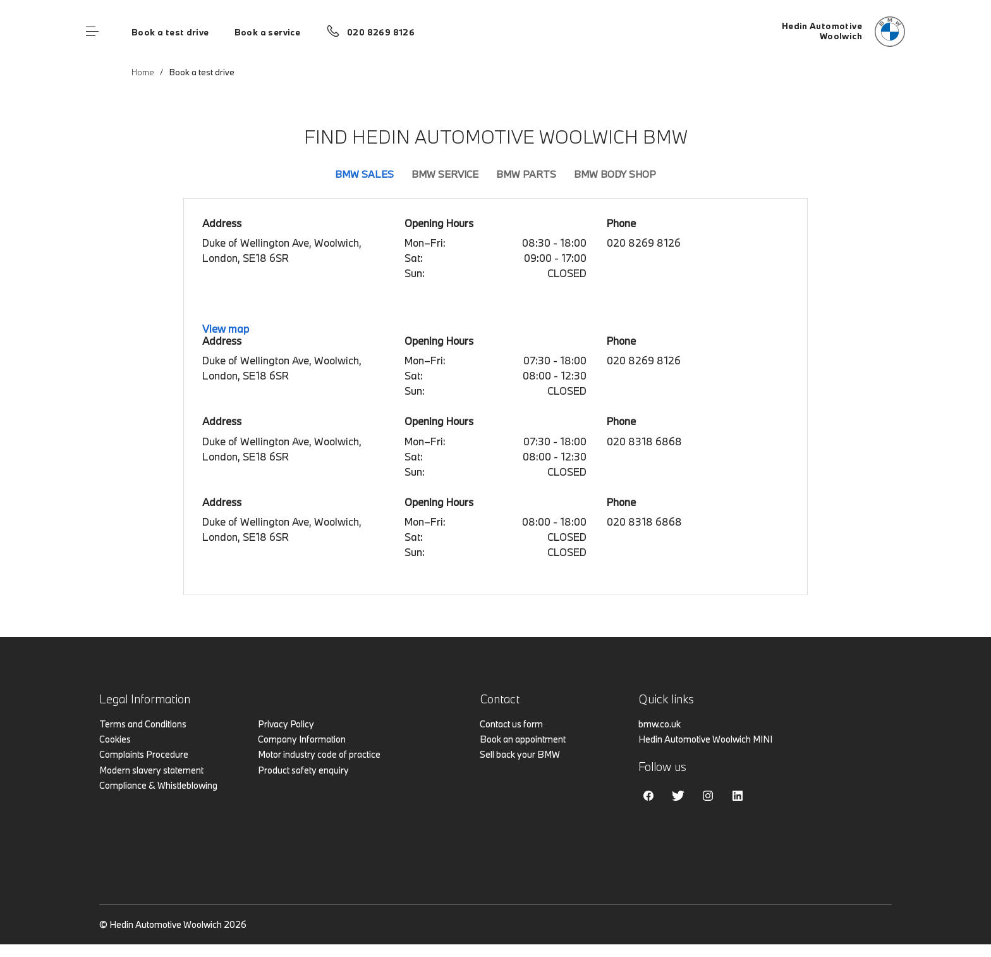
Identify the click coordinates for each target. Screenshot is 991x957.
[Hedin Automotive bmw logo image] (843, 31)
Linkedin (737, 796)
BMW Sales (364, 174)
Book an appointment (523, 739)
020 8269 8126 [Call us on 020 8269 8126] (381, 32)
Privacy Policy (286, 724)
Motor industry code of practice (319, 754)
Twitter (678, 796)
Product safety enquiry (303, 770)
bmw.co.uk (659, 724)
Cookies (115, 739)
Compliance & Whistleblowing (158, 785)
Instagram (708, 796)
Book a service (267, 32)
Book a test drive (170, 32)
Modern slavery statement (151, 770)
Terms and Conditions (142, 724)
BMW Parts (526, 174)
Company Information (302, 739)
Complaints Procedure (143, 754)
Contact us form (511, 724)
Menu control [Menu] (92, 32)
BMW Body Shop (615, 174)
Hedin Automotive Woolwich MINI (705, 739)
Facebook (648, 796)
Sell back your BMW (520, 754)
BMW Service (444, 174)
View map (225, 329)
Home (142, 72)
